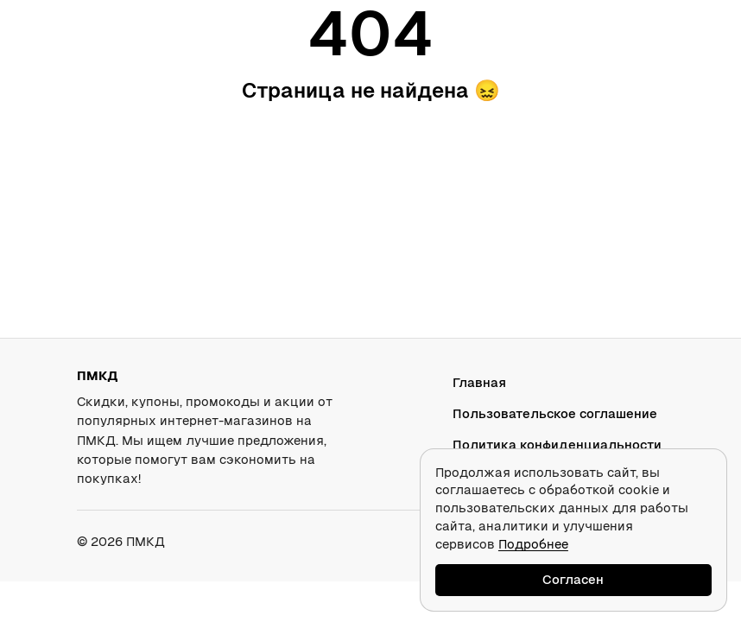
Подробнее (533, 543)
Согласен (573, 579)
